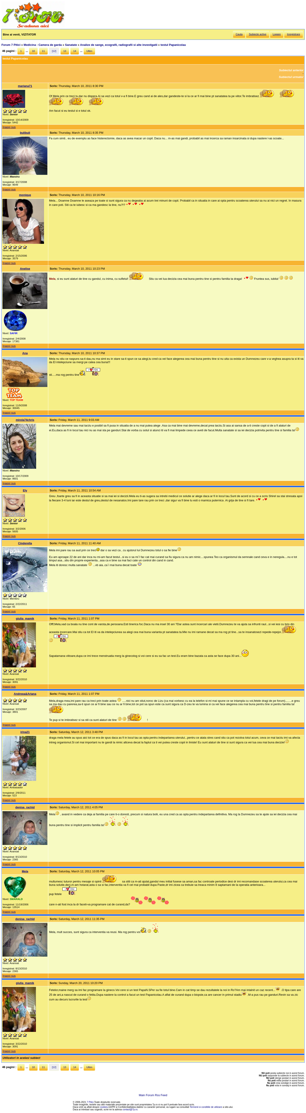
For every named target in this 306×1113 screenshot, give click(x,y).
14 (74, 51)
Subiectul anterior (291, 70)
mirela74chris (25, 420)
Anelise (25, 268)
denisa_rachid (25, 807)
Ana (25, 353)
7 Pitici (90, 1102)
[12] (54, 51)
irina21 (25, 732)
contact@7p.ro (130, 1109)
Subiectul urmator (291, 77)
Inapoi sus (8, 127)
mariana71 (25, 86)
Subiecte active (257, 34)
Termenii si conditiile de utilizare (206, 1107)
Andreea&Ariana (25, 693)
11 (43, 51)
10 (33, 51)
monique (25, 195)
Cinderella (25, 543)
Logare (277, 34)
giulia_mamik (25, 618)
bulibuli (25, 132)
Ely (25, 490)
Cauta (239, 34)
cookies (104, 1107)
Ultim (89, 51)
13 (64, 51)
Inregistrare (293, 34)
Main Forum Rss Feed (153, 1095)
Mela (25, 871)
